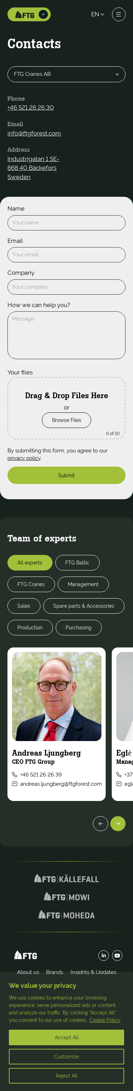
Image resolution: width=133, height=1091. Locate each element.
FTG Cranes (31, 584)
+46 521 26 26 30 (30, 108)
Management (83, 584)
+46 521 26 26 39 (37, 775)
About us (28, 972)
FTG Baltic (77, 563)
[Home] (24, 14)
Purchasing (79, 627)
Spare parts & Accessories (83, 606)
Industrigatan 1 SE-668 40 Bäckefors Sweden (33, 168)
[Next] (118, 823)
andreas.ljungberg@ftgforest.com (56, 784)
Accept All (67, 1037)
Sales (23, 606)
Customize (66, 1056)
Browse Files (66, 420)
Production (30, 627)
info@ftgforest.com (34, 133)
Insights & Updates (93, 972)
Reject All (67, 1076)
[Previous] (100, 823)
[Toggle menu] (119, 14)
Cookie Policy (105, 1020)
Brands (54, 972)
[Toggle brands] (43, 14)
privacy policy (23, 458)
